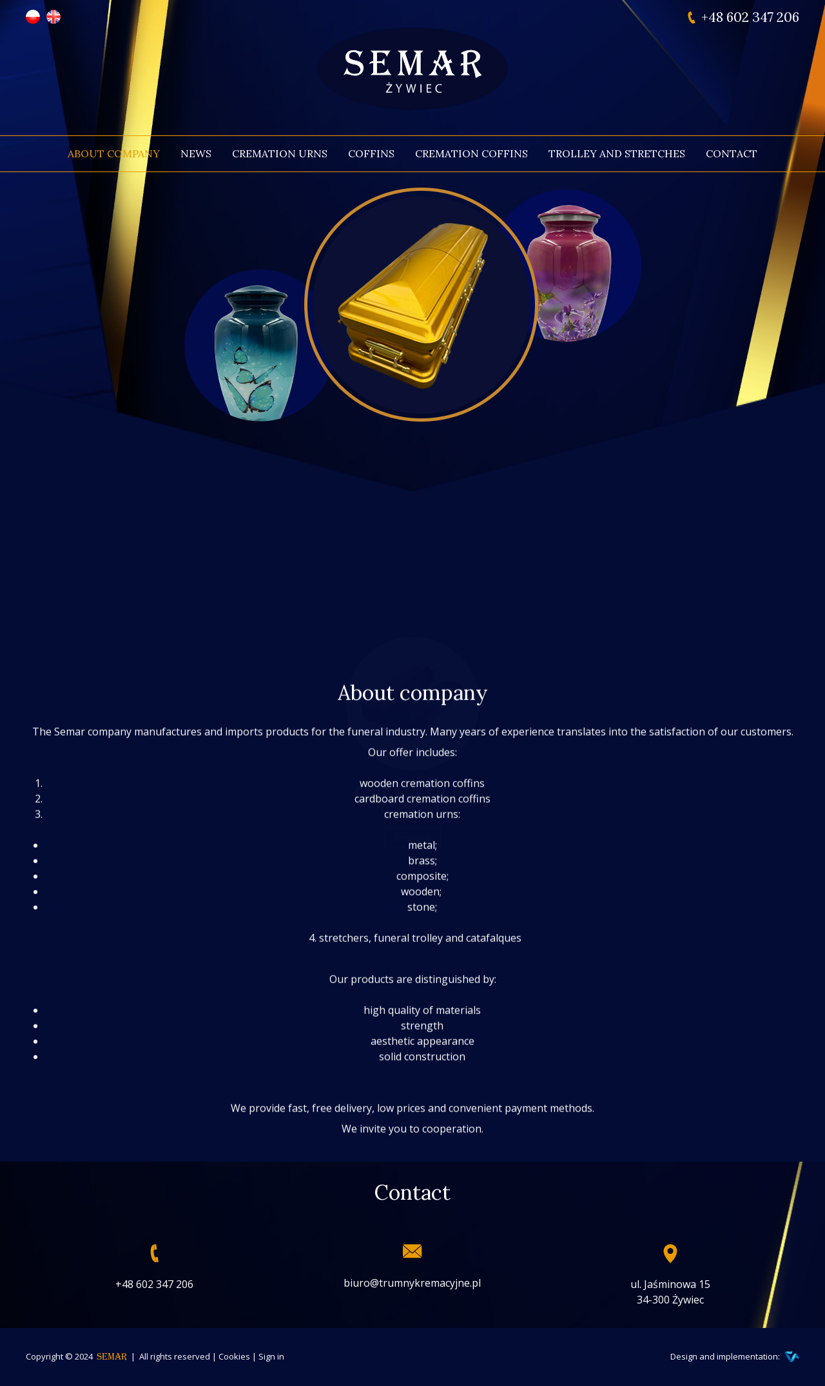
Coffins (371, 153)
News (195, 153)
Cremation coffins (471, 153)
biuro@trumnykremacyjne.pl (412, 1283)
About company (114, 153)
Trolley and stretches (616, 153)
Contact (731, 153)
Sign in (271, 1356)
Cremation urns (279, 153)
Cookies (234, 1356)
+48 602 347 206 (750, 17)
